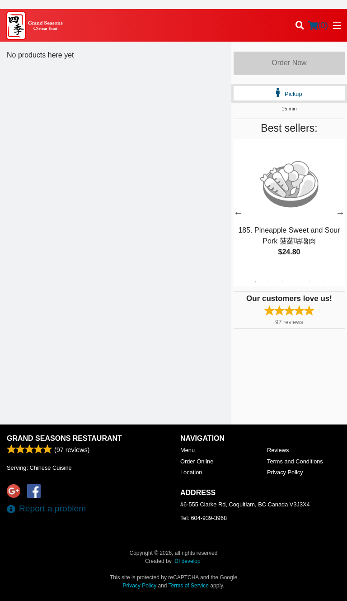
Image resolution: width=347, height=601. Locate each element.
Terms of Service (189, 585)
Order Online (196, 461)
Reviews (278, 450)
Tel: (203, 518)
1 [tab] (255, 281)
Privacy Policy (285, 472)
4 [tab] (295, 281)
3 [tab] (282, 281)
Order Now (289, 63)
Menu (187, 450)
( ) (318, 25)
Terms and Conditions (295, 461)
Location (191, 472)
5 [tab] (309, 281)
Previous (238, 212)
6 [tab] (323, 281)
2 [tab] (268, 281)
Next (340, 212)
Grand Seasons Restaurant (64, 438)
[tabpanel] (289, 207)
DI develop (187, 561)
